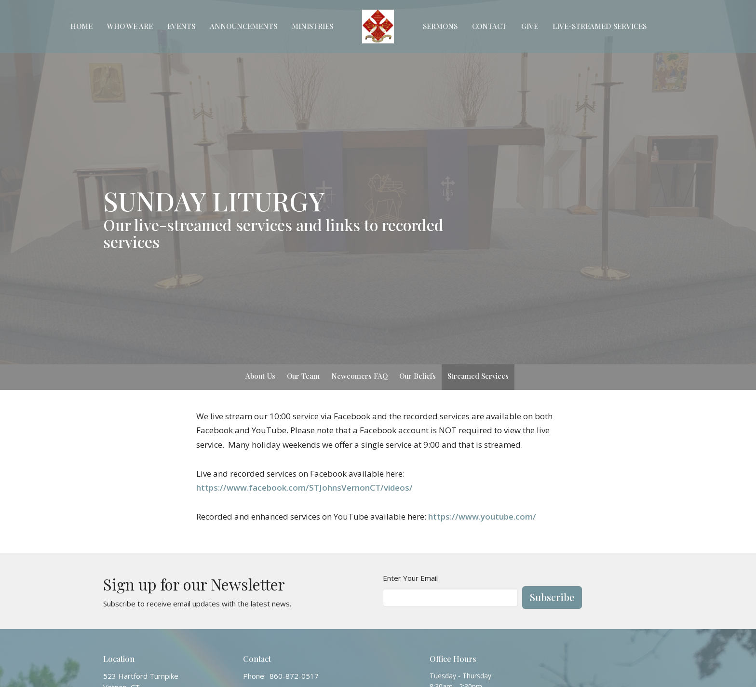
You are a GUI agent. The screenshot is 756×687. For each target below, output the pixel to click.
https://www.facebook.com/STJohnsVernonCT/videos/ (304, 487)
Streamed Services (478, 376)
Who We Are (130, 26)
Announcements (243, 26)
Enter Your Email (410, 578)
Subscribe (552, 597)
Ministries (312, 26)
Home (81, 26)
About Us (260, 376)
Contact (489, 26)
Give (529, 26)
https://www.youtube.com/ (482, 516)
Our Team (303, 376)
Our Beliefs (417, 376)
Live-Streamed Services (600, 26)
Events (181, 26)
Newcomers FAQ (359, 376)
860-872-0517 (294, 676)
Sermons (440, 26)
